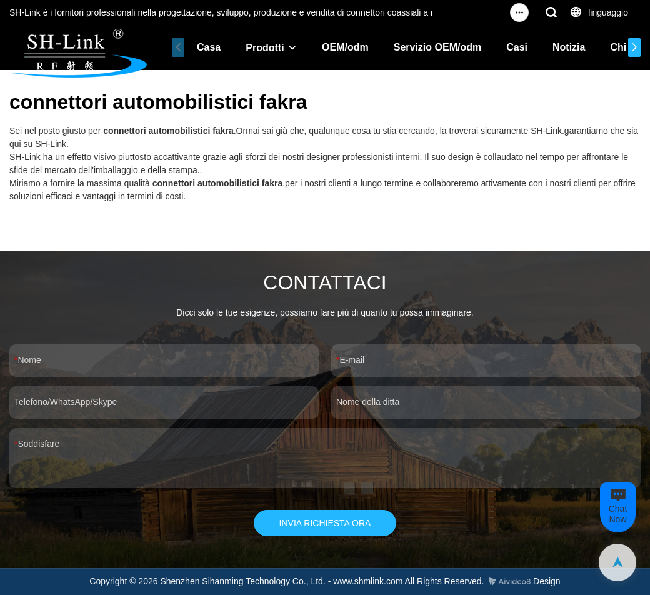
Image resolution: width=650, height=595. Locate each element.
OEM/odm (345, 47)
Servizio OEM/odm (437, 47)
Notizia (568, 47)
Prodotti (265, 47)
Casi (517, 47)
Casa (209, 47)
